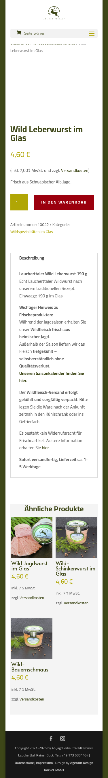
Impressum (44, 762)
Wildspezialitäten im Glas (31, 231)
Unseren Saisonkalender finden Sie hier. (51, 377)
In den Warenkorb (64, 202)
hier (45, 448)
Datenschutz (24, 762)
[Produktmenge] (19, 202)
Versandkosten (74, 170)
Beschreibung (31, 258)
